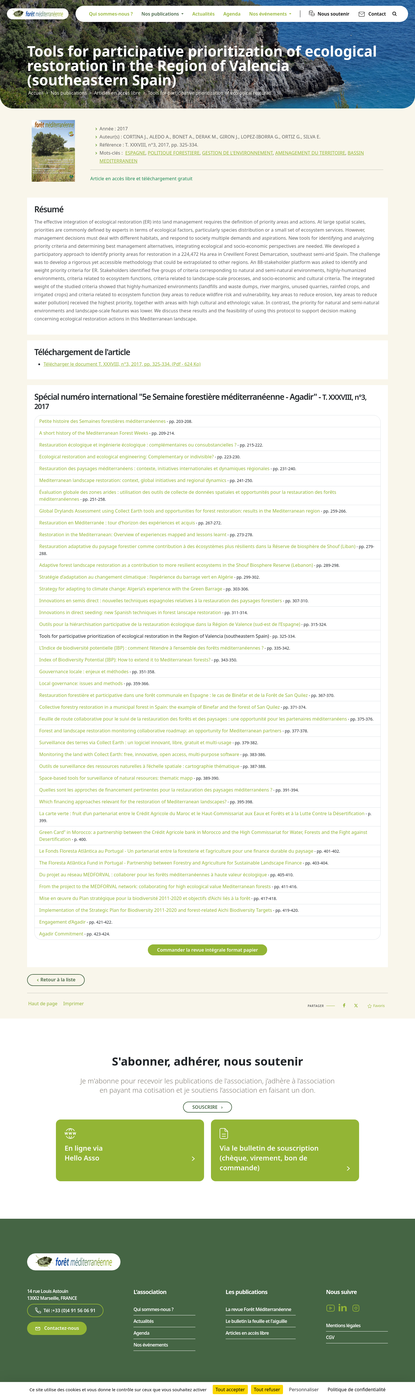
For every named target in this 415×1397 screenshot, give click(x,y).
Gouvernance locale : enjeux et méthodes (84, 671)
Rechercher (394, 13)
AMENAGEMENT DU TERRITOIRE (310, 153)
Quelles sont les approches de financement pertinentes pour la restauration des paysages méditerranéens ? (155, 790)
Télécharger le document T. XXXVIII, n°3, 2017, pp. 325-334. (122, 364)
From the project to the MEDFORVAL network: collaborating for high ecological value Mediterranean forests (155, 886)
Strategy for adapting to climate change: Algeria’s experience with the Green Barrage (130, 589)
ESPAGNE (135, 153)
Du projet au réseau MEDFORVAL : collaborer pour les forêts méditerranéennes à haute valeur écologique (153, 874)
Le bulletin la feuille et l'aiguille (256, 1321)
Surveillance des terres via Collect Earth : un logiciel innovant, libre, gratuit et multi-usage (135, 742)
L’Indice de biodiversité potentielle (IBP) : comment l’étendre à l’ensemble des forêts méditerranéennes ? (151, 648)
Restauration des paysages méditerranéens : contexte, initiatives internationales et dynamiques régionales (154, 468)
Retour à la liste (56, 979)
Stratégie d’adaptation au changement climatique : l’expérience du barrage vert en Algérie (136, 577)
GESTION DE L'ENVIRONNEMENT (237, 153)
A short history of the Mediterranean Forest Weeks (93, 433)
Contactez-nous (57, 1328)
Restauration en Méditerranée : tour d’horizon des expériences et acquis (117, 523)
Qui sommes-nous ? (111, 14)
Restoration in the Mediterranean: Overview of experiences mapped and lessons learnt (133, 534)
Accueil (36, 93)
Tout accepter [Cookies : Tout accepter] (230, 1389)
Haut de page (42, 1003)
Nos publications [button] (161, 14)
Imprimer (73, 1003)
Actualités (203, 14)
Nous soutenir (333, 14)
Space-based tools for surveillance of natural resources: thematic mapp (116, 778)
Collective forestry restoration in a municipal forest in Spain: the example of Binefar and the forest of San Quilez (159, 707)
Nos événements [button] (268, 14)
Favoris (376, 1005)
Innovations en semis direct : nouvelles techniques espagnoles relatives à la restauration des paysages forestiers (160, 600)
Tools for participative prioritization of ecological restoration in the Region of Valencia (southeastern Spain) (154, 636)
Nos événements (150, 1345)
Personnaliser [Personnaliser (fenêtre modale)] (304, 1389)
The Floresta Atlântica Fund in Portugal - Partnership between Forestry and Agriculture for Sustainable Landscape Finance (170, 863)
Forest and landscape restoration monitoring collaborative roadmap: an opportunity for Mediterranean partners (160, 730)
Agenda (232, 14)
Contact (377, 14)
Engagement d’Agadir (62, 922)
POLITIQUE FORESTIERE (174, 153)
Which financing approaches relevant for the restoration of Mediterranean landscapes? (133, 801)
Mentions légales (343, 1325)
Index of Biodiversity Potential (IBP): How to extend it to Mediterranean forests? (124, 660)
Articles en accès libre (117, 93)
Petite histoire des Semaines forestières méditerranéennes (102, 421)
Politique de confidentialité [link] (357, 1389)
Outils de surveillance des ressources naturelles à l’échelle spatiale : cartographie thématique (139, 766)
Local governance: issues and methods (81, 683)
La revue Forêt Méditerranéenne (258, 1309)
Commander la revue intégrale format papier (207, 950)
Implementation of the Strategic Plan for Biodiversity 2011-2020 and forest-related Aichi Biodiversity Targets (155, 910)
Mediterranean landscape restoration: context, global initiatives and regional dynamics (132, 480)
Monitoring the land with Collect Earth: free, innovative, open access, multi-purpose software (139, 754)
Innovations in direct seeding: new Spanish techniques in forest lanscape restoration (130, 612)
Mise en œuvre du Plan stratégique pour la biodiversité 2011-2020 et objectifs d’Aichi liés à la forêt (144, 898)
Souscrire (207, 1107)
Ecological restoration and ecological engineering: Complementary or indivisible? (126, 456)
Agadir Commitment (61, 934)
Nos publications (69, 93)
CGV (330, 1337)
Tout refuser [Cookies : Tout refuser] (267, 1389)
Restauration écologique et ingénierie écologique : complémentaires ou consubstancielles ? (137, 445)
